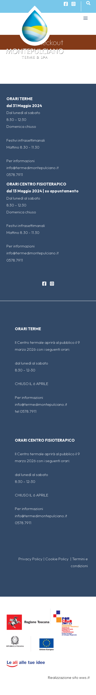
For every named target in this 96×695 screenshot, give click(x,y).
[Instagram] (73, 4)
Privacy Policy (30, 558)
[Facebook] (44, 283)
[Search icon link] (88, 3)
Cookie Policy (57, 558)
